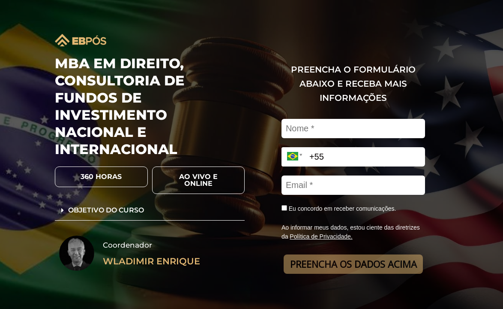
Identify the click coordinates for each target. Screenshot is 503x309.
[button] (101, 177)
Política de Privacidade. (321, 236)
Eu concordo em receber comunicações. (338, 208)
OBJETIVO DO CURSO (106, 210)
